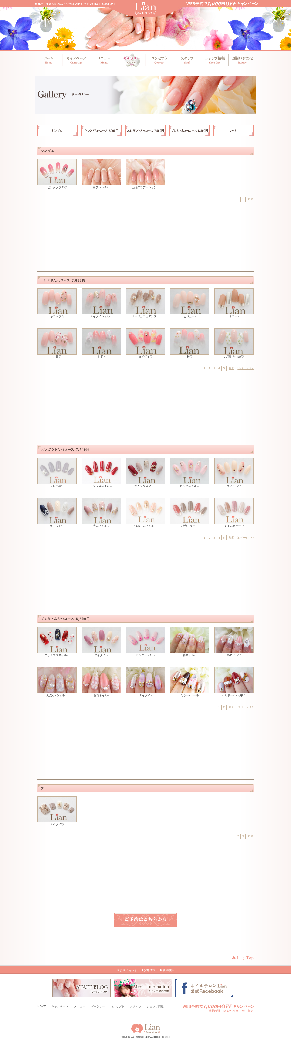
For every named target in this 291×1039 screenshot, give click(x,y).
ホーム (49, 60)
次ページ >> (245, 368)
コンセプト (159, 60)
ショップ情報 (213, 60)
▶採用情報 (148, 970)
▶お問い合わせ (127, 970)
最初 (251, 199)
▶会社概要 (167, 970)
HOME (41, 1006)
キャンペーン (76, 60)
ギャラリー (131, 60)
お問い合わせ (241, 60)
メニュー (104, 60)
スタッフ (186, 60)
